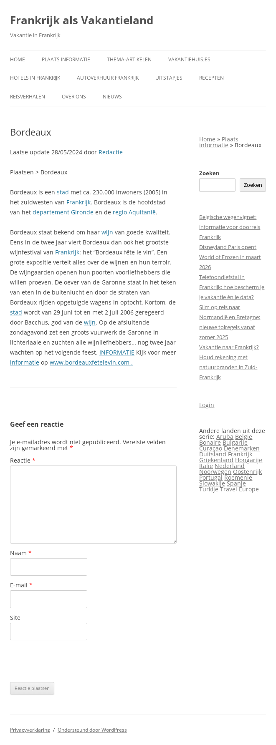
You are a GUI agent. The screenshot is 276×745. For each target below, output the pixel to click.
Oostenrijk (247, 472)
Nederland (230, 466)
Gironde (82, 212)
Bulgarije (235, 442)
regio (120, 212)
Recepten (211, 77)
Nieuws (112, 96)
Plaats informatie (66, 59)
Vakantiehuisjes (189, 59)
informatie (24, 362)
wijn (107, 232)
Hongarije (248, 460)
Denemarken (242, 448)
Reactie (22, 460)
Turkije (208, 489)
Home (17, 59)
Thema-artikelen (129, 59)
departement (51, 212)
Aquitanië (142, 212)
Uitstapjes (168, 77)
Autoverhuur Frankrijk (108, 77)
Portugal (211, 477)
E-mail (21, 585)
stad (63, 192)
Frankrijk (78, 202)
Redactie (111, 152)
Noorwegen (215, 472)
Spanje (236, 483)
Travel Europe (239, 489)
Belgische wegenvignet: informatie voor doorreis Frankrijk (229, 227)
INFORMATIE (116, 352)
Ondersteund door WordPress (92, 729)
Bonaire (210, 442)
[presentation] (73, 661)
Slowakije (212, 483)
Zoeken (209, 173)
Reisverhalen (27, 96)
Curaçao (210, 448)
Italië (206, 466)
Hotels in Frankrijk (35, 77)
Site (15, 618)
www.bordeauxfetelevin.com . (91, 362)
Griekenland (216, 460)
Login (206, 405)
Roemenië (238, 477)
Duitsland (212, 454)
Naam (21, 553)
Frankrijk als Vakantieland (81, 20)
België (243, 436)
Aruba (224, 436)
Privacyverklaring (30, 729)
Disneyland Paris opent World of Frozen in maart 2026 (230, 257)
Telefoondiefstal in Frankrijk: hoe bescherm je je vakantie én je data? (231, 287)
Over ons (74, 96)
